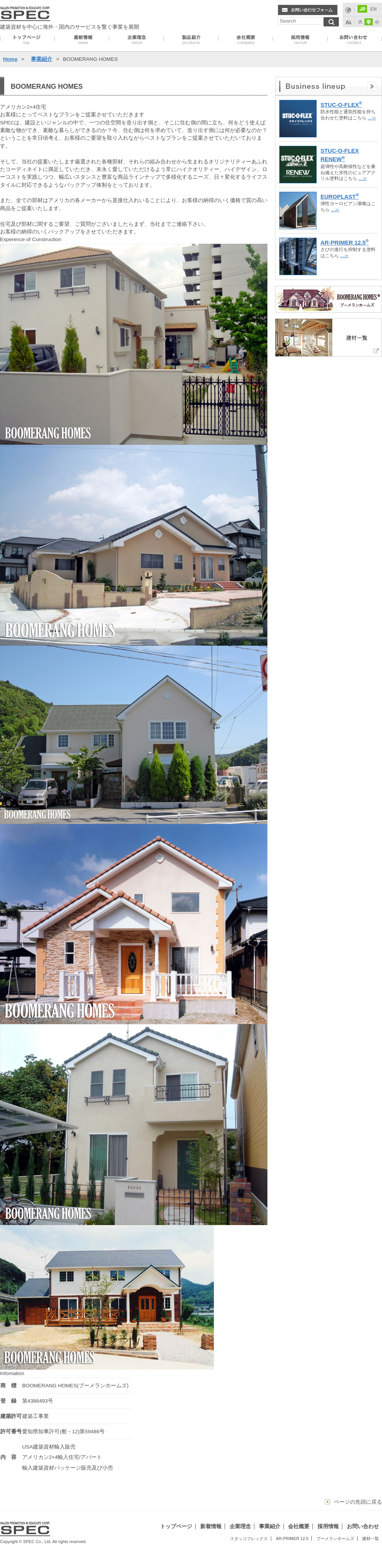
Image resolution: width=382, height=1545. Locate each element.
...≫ (371, 118)
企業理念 (136, 40)
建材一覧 (370, 1538)
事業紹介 (191, 40)
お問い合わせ (355, 40)
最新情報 (82, 40)
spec (25, 12)
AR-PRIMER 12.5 (292, 1538)
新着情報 (211, 1526)
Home (10, 59)
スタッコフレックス (249, 1538)
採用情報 (300, 40)
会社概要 (246, 40)
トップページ (27, 40)
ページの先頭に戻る (358, 1502)
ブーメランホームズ (335, 1538)
